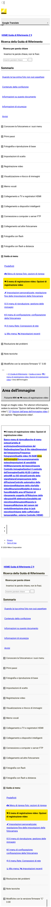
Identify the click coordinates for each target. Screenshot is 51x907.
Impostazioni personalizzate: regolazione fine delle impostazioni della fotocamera (25, 294)
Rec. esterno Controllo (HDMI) (28, 515)
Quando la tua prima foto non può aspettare (23, 77)
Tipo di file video (28, 449)
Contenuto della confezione (15, 87)
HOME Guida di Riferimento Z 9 (17, 35)
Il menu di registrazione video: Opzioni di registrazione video (25, 283)
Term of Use (11, 543)
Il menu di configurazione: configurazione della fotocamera (25, 317)
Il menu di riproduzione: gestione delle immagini (24, 305)
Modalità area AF (17, 492)
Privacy (10, 540)
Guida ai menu (35, 374)
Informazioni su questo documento (19, 96)
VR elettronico (20, 498)
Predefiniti (9, 266)
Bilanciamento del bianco (19, 466)
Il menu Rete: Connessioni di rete (21, 326)
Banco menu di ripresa (15, 439)
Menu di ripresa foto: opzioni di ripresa (24, 274)
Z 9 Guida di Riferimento (17, 374)
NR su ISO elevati (17, 475)
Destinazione (13, 449)
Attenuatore (19, 502)
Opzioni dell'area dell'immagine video (30, 411)
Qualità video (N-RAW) (26, 456)
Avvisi (5, 116)
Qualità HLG (23, 472)
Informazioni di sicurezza (14, 106)
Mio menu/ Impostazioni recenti (22, 333)
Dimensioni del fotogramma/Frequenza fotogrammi (25, 452)
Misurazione (15, 489)
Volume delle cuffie (23, 512)
